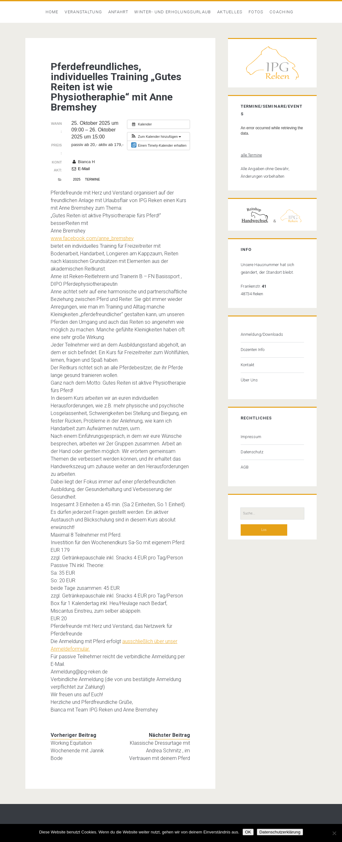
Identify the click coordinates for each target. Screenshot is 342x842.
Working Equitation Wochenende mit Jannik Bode (77, 750)
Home (52, 12)
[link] (92, 238)
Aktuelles (230, 12)
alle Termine (251, 155)
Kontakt (247, 364)
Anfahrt (118, 12)
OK (248, 832)
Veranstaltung (83, 12)
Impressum (251, 436)
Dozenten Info (252, 349)
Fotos (256, 12)
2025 (76, 179)
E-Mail (80, 168)
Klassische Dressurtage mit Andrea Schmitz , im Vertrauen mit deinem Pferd (159, 750)
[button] (155, 136)
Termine (92, 179)
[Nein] (334, 833)
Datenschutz (252, 452)
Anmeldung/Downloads (262, 334)
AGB (245, 467)
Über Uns (249, 380)
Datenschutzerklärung (280, 832)
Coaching (281, 12)
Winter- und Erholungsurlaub (172, 12)
